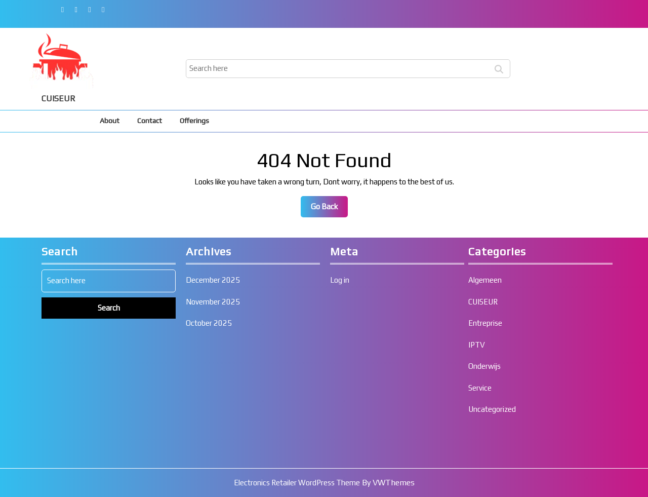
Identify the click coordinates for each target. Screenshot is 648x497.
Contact (149, 121)
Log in (339, 489)
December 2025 (213, 489)
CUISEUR (58, 98)
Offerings (194, 121)
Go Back (329, 209)
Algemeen (485, 489)
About (109, 121)
